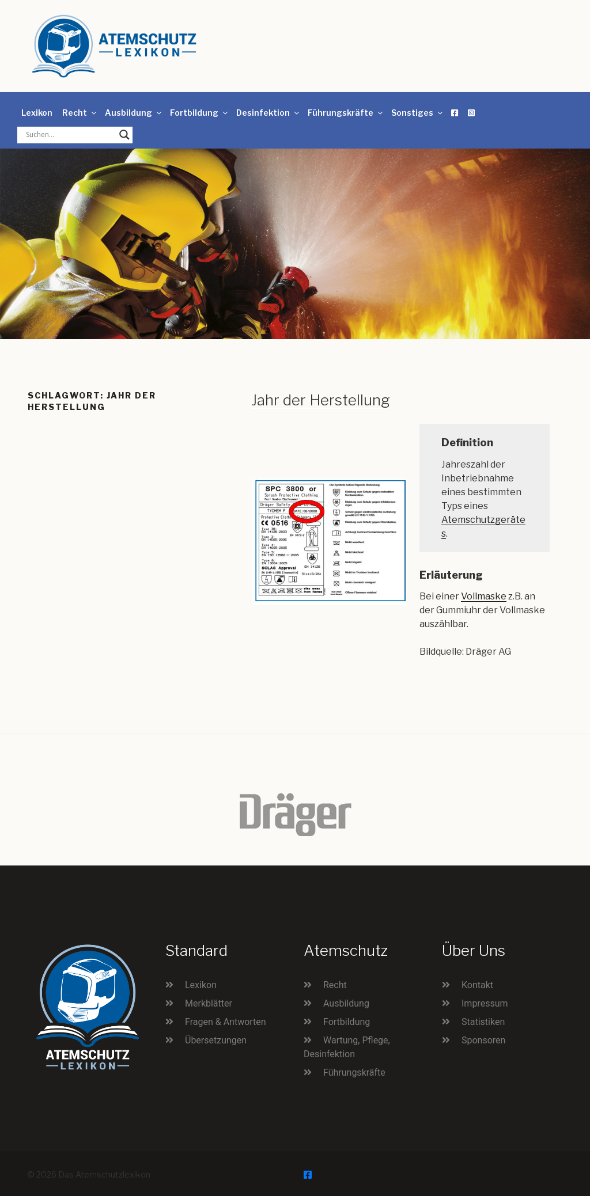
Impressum (485, 1003)
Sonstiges (417, 112)
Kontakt (477, 984)
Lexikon (36, 112)
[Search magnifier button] (124, 135)
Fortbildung (199, 112)
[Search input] (70, 135)
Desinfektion (268, 112)
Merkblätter (208, 1003)
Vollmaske (483, 596)
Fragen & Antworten (225, 1021)
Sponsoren (483, 1040)
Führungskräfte (346, 112)
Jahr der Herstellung (320, 400)
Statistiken (483, 1021)
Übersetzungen (216, 1040)
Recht (80, 112)
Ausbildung (134, 112)
